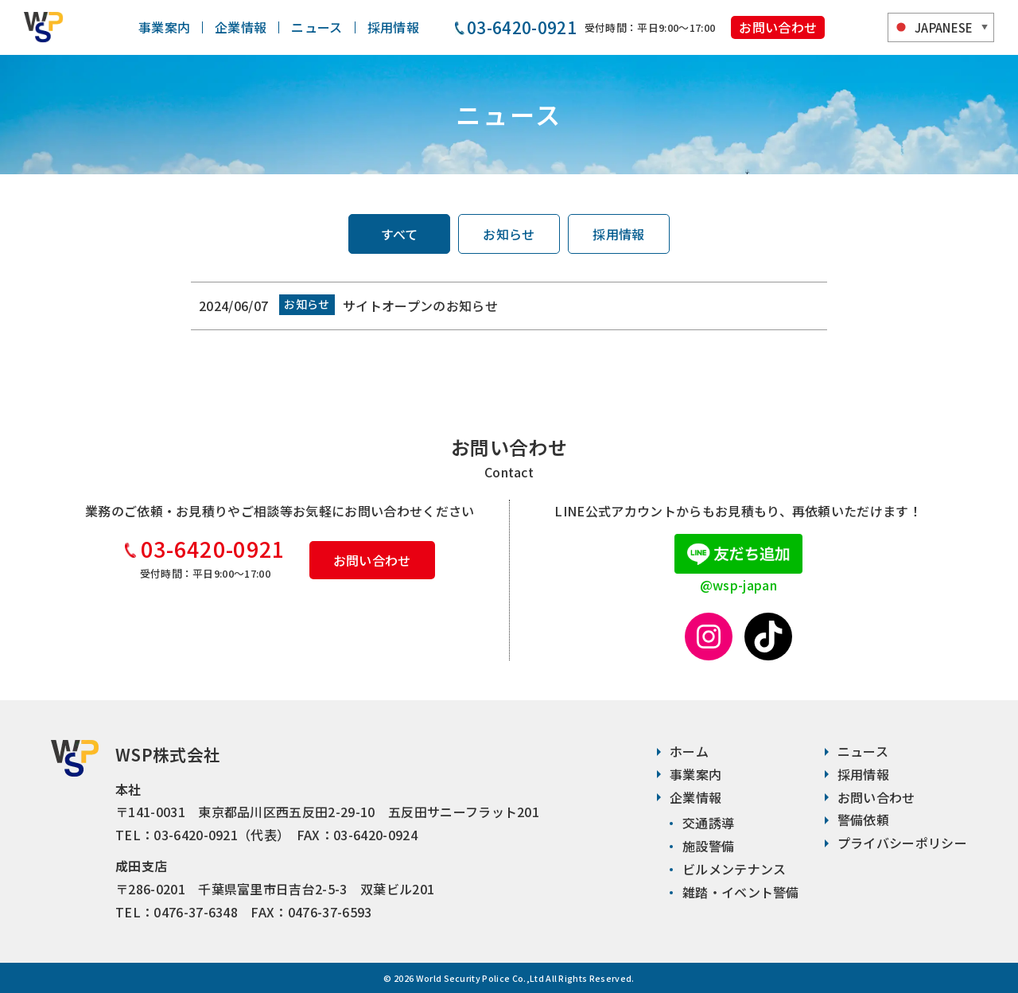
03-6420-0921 (213, 548)
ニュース (316, 27)
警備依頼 (863, 819)
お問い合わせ (778, 27)
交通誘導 (708, 822)
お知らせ (508, 233)
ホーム (689, 751)
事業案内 (164, 27)
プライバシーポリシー (902, 842)
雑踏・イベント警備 (740, 891)
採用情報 (393, 27)
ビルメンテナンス (734, 868)
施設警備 (708, 845)
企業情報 (240, 27)
